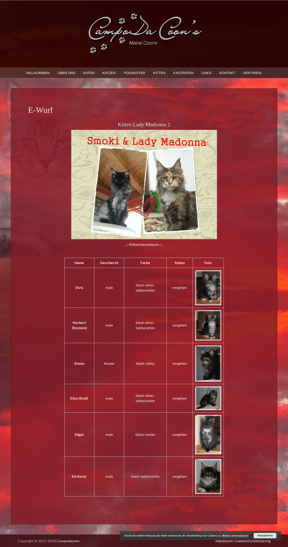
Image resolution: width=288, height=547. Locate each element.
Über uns (66, 73)
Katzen (109, 73)
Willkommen (38, 73)
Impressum (224, 541)
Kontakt (227, 73)
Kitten (159, 73)
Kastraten (183, 73)
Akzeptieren (265, 535)
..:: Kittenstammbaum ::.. (144, 244)
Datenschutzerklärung (252, 541)
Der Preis (252, 73)
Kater (88, 73)
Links (206, 73)
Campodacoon (67, 541)
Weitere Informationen (235, 535)
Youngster (134, 73)
